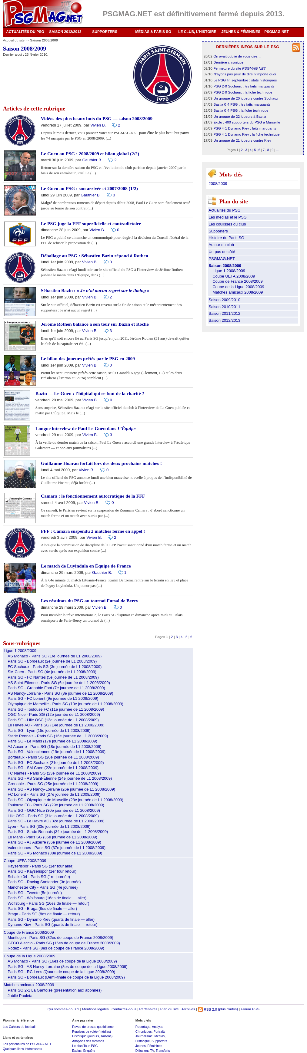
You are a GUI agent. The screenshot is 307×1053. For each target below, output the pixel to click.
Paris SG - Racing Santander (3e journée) (44, 882)
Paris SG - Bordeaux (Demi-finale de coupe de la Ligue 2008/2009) (66, 977)
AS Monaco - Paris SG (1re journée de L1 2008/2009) (55, 656)
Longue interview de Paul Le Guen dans (85, 428)
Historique (142, 1041)
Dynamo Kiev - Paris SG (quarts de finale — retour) (52, 924)
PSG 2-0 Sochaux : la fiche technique (242, 92)
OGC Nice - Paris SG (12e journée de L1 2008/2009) (54, 714)
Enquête (89, 1050)
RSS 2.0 (207, 1009)
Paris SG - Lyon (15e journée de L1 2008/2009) (49, 730)
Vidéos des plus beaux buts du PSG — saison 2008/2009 (96, 118)
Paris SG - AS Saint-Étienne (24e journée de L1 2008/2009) (60, 778)
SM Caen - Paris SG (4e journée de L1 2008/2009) (52, 672)
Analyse (157, 1026)
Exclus (77, 1050)
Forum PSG (250, 1009)
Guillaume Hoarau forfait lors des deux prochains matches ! (101, 463)
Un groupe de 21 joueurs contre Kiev (242, 140)
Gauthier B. (92, 160)
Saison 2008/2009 (225, 265)
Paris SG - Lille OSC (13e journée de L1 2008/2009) (53, 720)
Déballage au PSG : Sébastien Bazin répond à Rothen (94, 255)
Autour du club (221, 244)
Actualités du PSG (225, 210)
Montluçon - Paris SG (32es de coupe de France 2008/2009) (60, 937)
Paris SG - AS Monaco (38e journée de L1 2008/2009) (55, 853)
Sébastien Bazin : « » (95, 290)
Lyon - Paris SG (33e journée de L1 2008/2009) (49, 826)
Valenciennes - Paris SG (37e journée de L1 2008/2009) (56, 847)
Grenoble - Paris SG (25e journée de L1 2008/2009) (53, 784)
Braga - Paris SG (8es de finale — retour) (44, 914)
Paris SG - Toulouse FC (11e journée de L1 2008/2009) (56, 709)
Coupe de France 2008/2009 (29, 932)
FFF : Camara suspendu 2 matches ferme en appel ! (93, 531)
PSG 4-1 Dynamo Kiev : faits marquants (244, 128)
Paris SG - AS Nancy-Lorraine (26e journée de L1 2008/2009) (61, 789)
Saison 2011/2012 (224, 313)
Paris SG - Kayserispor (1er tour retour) (42, 871)
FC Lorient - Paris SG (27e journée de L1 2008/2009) (54, 794)
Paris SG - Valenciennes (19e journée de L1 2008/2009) (56, 751)
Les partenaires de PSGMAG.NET (27, 1044)
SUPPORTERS (104, 32)
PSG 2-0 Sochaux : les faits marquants (243, 86)
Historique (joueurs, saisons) (92, 1036)
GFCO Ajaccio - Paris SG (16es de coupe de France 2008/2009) (64, 943)
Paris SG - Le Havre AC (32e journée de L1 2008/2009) (56, 821)
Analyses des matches (88, 1041)
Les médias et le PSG (228, 217)
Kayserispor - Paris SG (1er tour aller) (40, 866)
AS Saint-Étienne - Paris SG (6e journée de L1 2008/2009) (59, 682)
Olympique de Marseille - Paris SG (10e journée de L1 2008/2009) (65, 704)
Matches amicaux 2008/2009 (29, 984)
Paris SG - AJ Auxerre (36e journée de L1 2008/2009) (54, 842)
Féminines (155, 1046)
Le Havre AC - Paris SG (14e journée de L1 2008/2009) (56, 725)
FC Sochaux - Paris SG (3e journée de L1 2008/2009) (55, 666)
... (277, 150)
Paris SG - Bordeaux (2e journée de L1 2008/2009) (52, 661)
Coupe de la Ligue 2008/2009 (29, 956)
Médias (159, 1036)
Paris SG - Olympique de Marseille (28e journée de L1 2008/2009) (65, 800)
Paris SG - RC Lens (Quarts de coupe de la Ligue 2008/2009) (61, 971)
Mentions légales (95, 1009)
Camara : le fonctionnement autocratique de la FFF (93, 496)
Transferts (163, 1050)
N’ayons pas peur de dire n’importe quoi (244, 74)
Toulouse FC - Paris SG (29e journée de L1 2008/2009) (56, 805)
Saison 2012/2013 (224, 320)
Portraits (159, 1031)
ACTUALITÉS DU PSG (25, 32)
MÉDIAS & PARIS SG (153, 32)
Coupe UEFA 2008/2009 (25, 860)
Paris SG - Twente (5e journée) (35, 892)
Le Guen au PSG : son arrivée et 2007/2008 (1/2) (89, 188)
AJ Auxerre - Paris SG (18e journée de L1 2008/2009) (54, 746)
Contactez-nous (124, 1009)
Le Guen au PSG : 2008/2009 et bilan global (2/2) (90, 153)
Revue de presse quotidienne (93, 1026)
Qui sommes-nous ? (63, 1009)
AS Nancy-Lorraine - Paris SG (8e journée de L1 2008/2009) (60, 693)
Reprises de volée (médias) (91, 1031)
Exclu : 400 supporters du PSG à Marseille (246, 122)
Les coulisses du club (227, 224)
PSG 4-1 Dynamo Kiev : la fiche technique (246, 134)
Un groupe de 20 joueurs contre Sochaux (245, 98)
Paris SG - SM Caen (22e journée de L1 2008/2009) (53, 767)
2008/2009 (218, 183)
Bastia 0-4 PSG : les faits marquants (241, 104)
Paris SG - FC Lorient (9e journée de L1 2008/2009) (53, 698)
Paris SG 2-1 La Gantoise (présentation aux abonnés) (55, 990)
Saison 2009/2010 (224, 300)
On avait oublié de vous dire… (237, 56)
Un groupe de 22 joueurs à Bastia (239, 116)
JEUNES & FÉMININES (240, 32)
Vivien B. (98, 125)
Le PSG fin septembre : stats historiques (245, 80)
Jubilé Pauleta (20, 995)
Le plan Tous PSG (85, 1046)
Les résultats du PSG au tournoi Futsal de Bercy (89, 600)
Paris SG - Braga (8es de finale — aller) (42, 908)
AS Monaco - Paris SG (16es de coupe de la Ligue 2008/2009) (62, 961)
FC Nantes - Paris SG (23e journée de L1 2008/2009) (54, 773)
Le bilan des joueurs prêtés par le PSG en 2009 (88, 358)
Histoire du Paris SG (226, 237)
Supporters (218, 231)
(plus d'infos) (228, 1009)
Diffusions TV (144, 1050)
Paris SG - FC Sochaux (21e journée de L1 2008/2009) (56, 762)
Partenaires (148, 1009)
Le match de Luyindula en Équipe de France (86, 565)
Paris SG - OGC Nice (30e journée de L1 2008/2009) (54, 810)
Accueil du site (14, 40)
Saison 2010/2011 (224, 306)
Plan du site (169, 1009)
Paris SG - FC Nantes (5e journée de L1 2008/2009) (53, 677)
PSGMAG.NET (276, 32)
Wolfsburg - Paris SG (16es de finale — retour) (48, 903)
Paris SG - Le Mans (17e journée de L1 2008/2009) (52, 741)
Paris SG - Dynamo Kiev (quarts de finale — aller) (51, 919)
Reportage (142, 1026)
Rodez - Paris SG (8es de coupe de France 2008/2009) (56, 948)
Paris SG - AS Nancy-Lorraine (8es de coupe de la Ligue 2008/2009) (67, 966)
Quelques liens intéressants (22, 1049)
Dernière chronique (228, 62)
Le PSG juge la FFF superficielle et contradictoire (91, 223)
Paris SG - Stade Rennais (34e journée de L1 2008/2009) (58, 831)
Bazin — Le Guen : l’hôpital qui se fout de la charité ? (90, 393)
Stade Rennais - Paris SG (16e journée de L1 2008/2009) (58, 736)
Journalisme (144, 1036)
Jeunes (140, 1046)
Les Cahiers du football (19, 1026)
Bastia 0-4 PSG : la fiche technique (240, 110)
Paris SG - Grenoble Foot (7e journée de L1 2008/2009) (56, 688)
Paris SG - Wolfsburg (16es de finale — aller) (47, 898)
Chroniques (143, 1031)
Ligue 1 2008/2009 (20, 650)
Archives (188, 1009)
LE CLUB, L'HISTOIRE (197, 32)
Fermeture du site (239, 68)
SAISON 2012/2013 (65, 32)
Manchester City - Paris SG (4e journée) (43, 887)
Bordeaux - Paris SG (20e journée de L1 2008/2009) (53, 757)
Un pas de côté (222, 251)
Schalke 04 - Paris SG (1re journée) (39, 876)
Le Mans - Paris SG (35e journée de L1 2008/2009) (52, 837)
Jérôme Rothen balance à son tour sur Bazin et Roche (95, 324)
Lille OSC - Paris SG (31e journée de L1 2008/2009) (53, 816)
